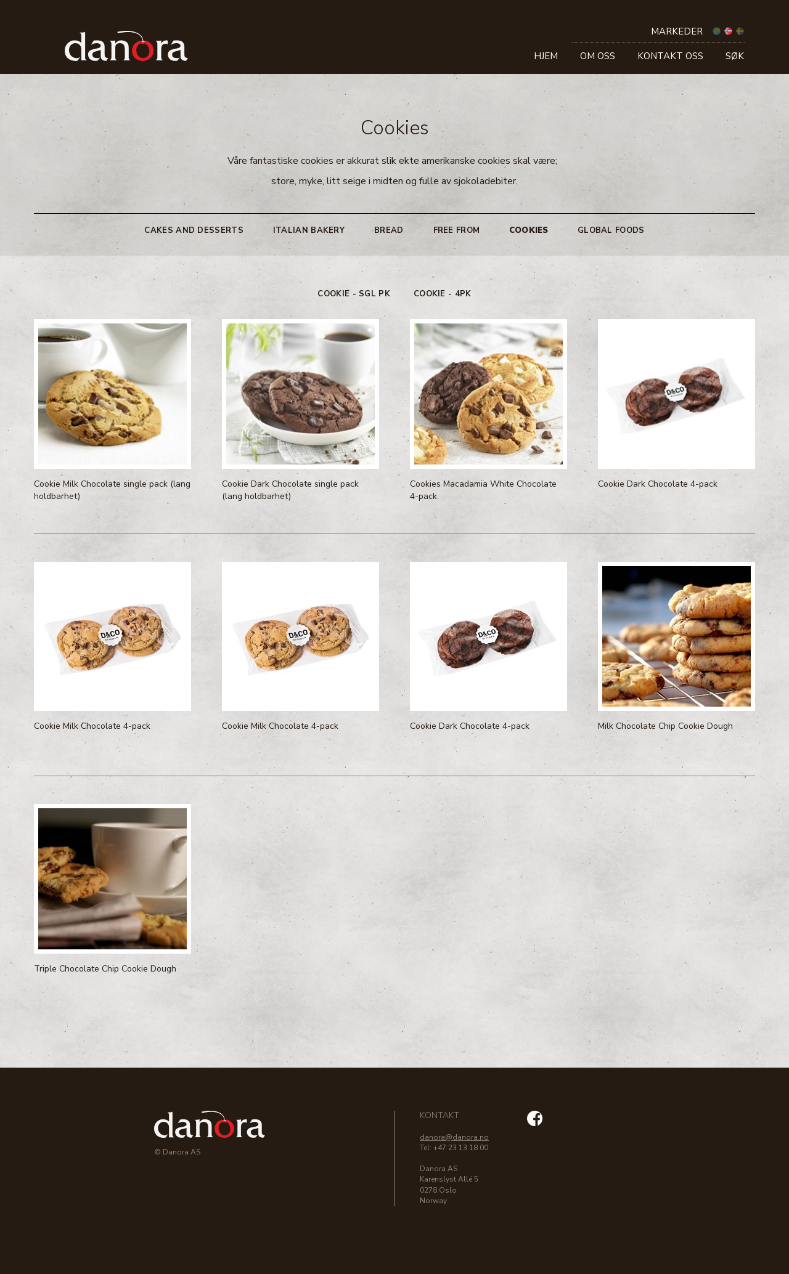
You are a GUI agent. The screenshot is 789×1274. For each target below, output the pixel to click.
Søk (735, 56)
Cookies (528, 230)
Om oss (597, 56)
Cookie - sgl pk (353, 293)
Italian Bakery (309, 230)
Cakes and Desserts (193, 230)
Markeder (677, 31)
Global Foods (611, 230)
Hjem (546, 56)
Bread (389, 230)
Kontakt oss (670, 56)
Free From (456, 230)
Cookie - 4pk (443, 293)
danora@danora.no (454, 1137)
